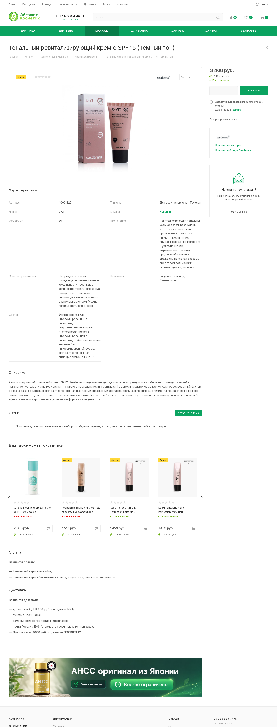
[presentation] (9, 497)
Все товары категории (228, 145)
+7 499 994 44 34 (71, 16)
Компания (16, 718)
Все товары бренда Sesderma (233, 150)
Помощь (173, 718)
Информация (63, 718)
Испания (165, 211)
